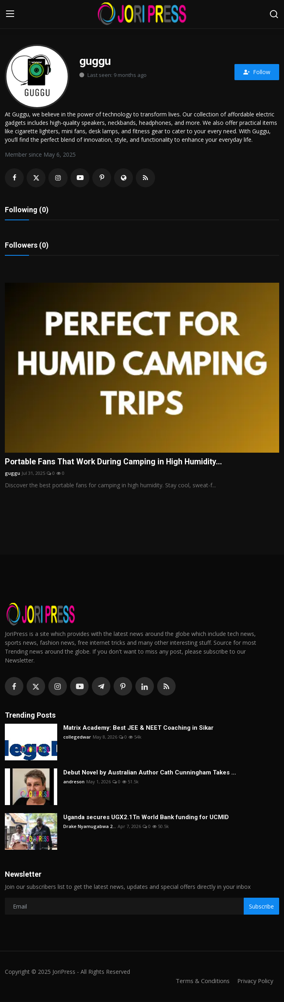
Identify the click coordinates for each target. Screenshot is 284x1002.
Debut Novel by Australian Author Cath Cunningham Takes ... (149, 772)
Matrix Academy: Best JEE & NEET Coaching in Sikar (138, 728)
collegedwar (77, 737)
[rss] (166, 686)
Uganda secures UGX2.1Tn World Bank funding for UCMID (146, 817)
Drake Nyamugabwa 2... (89, 827)
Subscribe (261, 907)
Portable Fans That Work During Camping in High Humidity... (115, 462)
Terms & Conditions (200, 981)
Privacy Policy (254, 981)
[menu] (10, 14)
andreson (74, 782)
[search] (274, 14)
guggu (12, 474)
